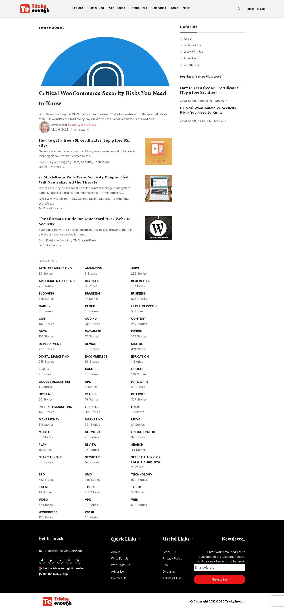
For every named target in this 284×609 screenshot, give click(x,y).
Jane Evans (45, 198)
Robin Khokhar (47, 239)
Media (136, 418)
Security (73, 124)
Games (90, 368)
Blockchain (141, 280)
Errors (44, 368)
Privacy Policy (172, 558)
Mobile (44, 431)
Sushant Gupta (47, 161)
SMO (88, 473)
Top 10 (136, 486)
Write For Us (192, 45)
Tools (174, 8)
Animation (93, 267)
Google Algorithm (54, 381)
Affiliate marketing (55, 267)
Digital (93, 198)
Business (138, 293)
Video (43, 499)
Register (261, 9)
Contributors (138, 8)
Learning (92, 406)
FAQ (165, 564)
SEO (42, 473)
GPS (88, 381)
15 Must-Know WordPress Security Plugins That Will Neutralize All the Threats (84, 179)
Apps (135, 267)
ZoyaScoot (57, 124)
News (186, 8)
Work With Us (193, 51)
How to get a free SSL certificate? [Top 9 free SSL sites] (209, 90)
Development (50, 343)
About (188, 38)
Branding (92, 293)
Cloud (90, 305)
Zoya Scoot (188, 101)
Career (44, 305)
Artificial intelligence (57, 280)
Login (250, 9)
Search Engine (50, 456)
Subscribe (219, 579)
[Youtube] (78, 560)
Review (90, 444)
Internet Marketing (55, 406)
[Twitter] (51, 560)
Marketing (94, 418)
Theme (44, 486)
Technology (102, 161)
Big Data (92, 280)
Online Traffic (143, 431)
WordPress (88, 124)
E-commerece (96, 356)
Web (134, 499)
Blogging (65, 161)
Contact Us (191, 64)
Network (92, 431)
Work (89, 511)
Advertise (190, 58)
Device (90, 343)
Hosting (46, 393)
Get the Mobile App (56, 573)
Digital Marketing (54, 356)
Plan (43, 444)
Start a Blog (95, 8)
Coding (82, 198)
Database (93, 330)
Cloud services (144, 305)
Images (90, 393)
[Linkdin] (60, 560)
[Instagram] (69, 560)
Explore (77, 8)
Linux (135, 406)
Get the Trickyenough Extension (64, 567)
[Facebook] (42, 560)
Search (137, 444)
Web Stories (116, 8)
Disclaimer (170, 571)
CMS (72, 198)
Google (137, 368)
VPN (88, 499)
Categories (158, 8)
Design (136, 330)
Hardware (139, 381)
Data (76, 161)
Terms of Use (172, 577)
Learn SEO (170, 551)
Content (138, 318)
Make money (49, 418)
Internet (138, 393)
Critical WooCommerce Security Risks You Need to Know (208, 110)
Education (140, 356)
